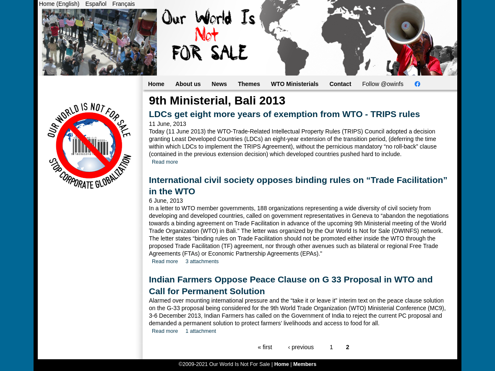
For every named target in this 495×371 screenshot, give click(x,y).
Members (304, 364)
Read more (165, 162)
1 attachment (200, 331)
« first (265, 347)
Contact (340, 84)
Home (156, 84)
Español (96, 3)
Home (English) (59, 3)
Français (123, 3)
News (219, 84)
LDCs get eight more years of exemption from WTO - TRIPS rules (284, 114)
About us (188, 84)
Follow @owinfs (383, 84)
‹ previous (301, 347)
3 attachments (202, 261)
